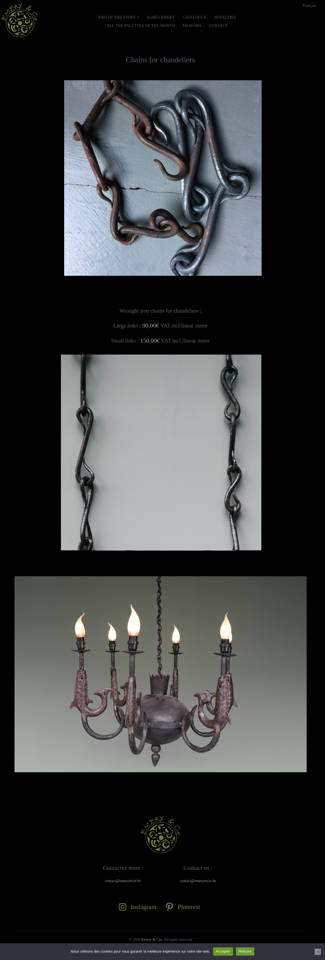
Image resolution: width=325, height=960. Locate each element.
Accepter (223, 951)
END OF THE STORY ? (118, 17)
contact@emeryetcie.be (123, 881)
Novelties (225, 17)
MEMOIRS (192, 26)
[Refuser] (318, 952)
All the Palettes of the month (141, 26)
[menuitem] (309, 5)
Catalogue (195, 17)
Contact (218, 26)
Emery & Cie (151, 940)
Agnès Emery (160, 17)
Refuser (245, 951)
